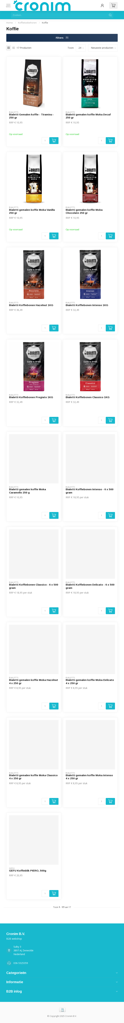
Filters (62, 37)
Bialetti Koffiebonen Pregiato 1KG (31, 397)
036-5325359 (20, 963)
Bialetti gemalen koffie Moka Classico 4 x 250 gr (33, 777)
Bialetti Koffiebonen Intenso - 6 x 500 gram (89, 491)
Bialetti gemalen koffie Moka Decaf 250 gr (88, 116)
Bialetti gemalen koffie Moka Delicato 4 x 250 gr (90, 681)
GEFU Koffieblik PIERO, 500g (27, 870)
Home (9, 22)
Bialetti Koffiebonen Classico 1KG (88, 397)
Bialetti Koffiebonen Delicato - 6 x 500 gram (90, 586)
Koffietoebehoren (27, 22)
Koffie (45, 22)
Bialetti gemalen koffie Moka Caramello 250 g (27, 491)
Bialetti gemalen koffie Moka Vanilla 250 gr (32, 211)
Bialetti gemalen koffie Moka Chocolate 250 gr (84, 211)
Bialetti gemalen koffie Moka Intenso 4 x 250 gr (89, 777)
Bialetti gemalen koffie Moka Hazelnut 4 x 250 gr (33, 681)
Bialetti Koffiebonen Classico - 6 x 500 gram (33, 586)
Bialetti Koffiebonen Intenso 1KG (87, 305)
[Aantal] (45, 140)
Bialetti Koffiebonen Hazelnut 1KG (31, 305)
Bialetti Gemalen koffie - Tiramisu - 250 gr (31, 116)
